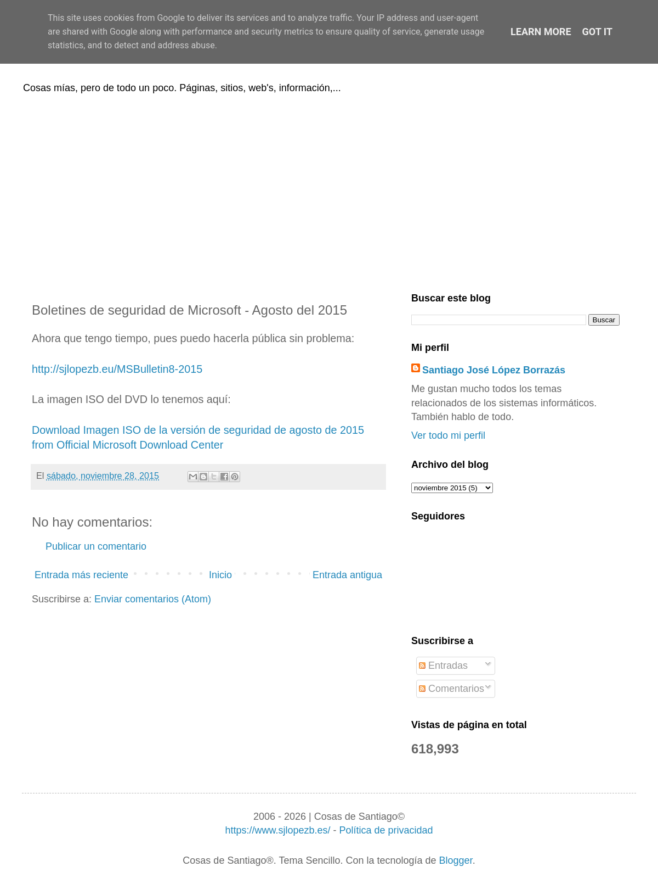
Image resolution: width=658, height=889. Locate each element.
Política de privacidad (386, 830)
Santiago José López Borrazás (493, 370)
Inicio (220, 574)
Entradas (443, 665)
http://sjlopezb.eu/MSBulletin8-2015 (117, 369)
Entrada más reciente (81, 574)
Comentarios (451, 688)
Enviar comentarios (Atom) (152, 599)
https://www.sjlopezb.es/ (277, 830)
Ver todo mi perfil (448, 435)
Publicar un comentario (96, 546)
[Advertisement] (329, 191)
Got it (597, 31)
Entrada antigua (347, 574)
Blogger (456, 860)
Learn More (540, 31)
